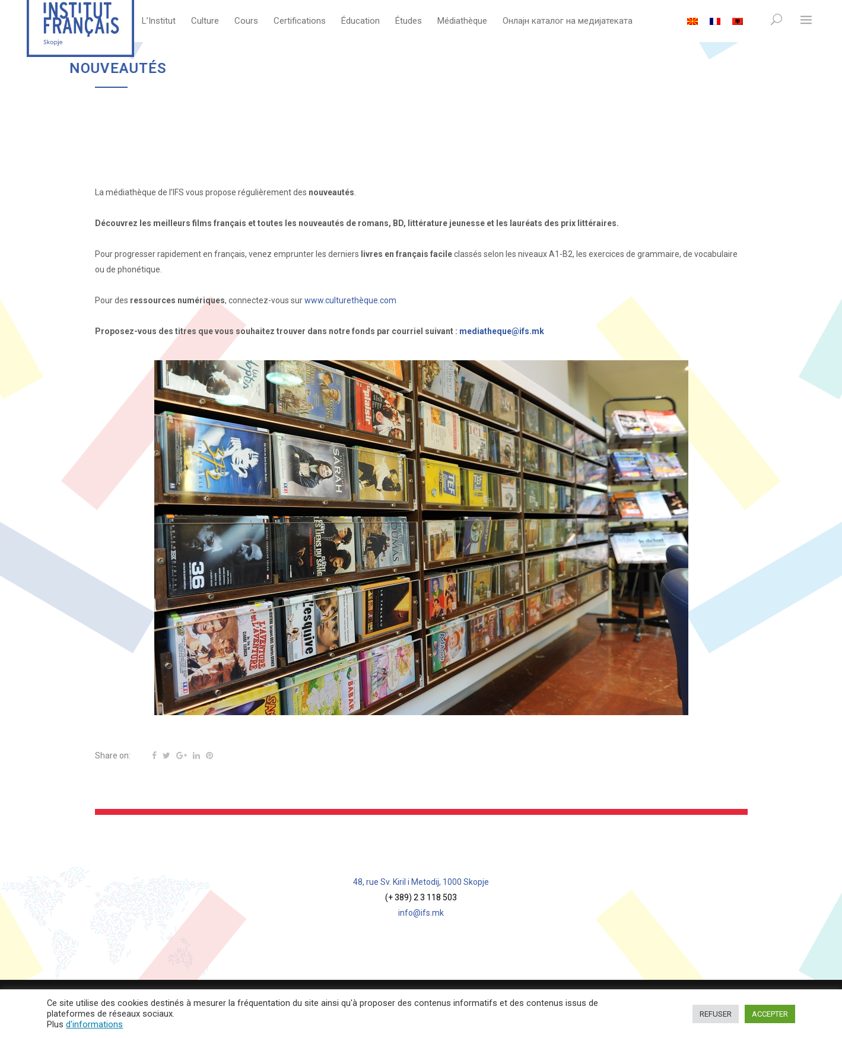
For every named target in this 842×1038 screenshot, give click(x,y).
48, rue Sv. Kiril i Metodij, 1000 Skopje (421, 882)
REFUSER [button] (716, 1014)
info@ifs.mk (421, 913)
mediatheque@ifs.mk (501, 331)
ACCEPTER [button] (770, 1014)
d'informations (94, 1024)
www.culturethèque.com (350, 300)
